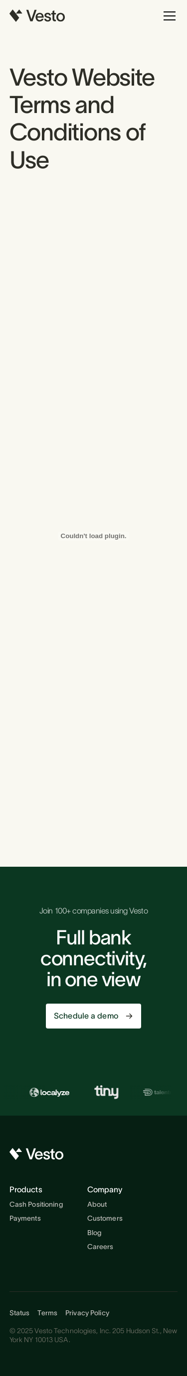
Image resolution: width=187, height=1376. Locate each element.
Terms (47, 1313)
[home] (37, 16)
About (97, 1204)
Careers (100, 1247)
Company (105, 1189)
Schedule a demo (86, 1015)
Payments (25, 1218)
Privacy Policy (87, 1313)
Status (19, 1313)
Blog (94, 1233)
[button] (168, 16)
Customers (105, 1218)
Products (25, 1189)
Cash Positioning (36, 1204)
